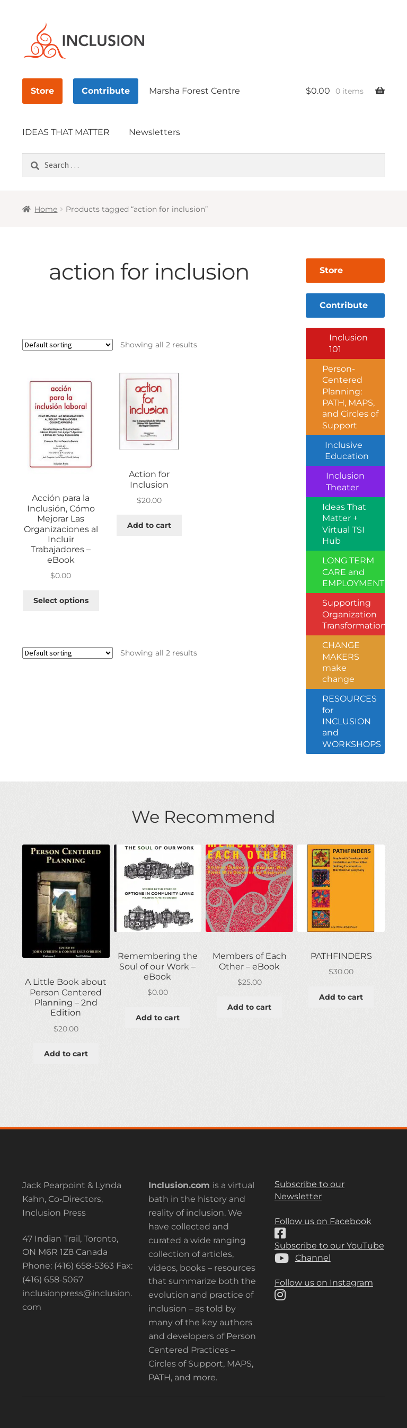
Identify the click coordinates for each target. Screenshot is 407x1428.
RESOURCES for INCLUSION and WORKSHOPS (351, 721)
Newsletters (154, 132)
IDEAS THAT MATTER (66, 132)
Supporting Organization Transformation (353, 614)
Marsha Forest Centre (194, 91)
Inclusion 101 (348, 343)
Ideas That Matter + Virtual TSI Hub (344, 524)
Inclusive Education (347, 450)
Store (42, 91)
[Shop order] (67, 345)
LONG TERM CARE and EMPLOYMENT (353, 571)
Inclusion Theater (345, 481)
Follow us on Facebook (323, 1221)
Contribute (106, 91)
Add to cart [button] (149, 525)
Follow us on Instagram (324, 1283)
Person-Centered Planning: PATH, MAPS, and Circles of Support (350, 397)
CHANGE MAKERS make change (341, 662)
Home (45, 209)
